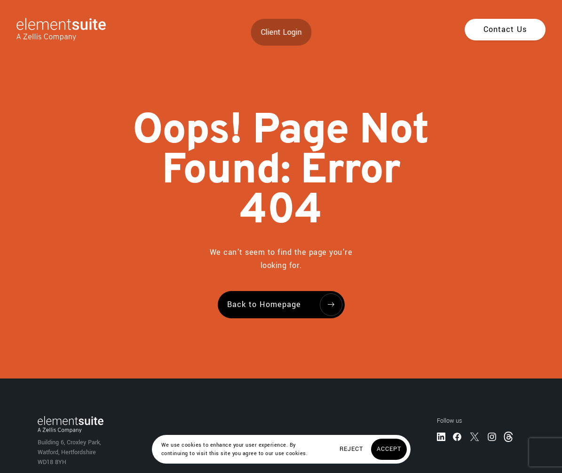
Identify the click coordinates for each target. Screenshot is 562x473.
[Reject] (351, 449)
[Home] (53, 29)
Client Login (281, 32)
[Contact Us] (505, 29)
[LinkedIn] (441, 436)
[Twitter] (474, 436)
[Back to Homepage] (281, 304)
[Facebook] (457, 436)
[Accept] (389, 449)
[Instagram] (492, 436)
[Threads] (509, 436)
